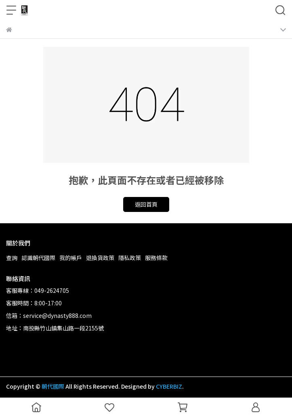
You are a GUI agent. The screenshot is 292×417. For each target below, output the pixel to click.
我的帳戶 (70, 258)
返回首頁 (146, 204)
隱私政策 (129, 258)
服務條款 (156, 258)
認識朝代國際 (38, 258)
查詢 (11, 258)
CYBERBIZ (169, 386)
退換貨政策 (100, 258)
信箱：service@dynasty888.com (49, 315)
